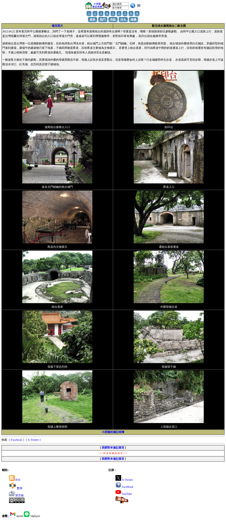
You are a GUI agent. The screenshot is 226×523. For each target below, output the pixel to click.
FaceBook (124, 486)
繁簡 (15, 488)
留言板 (16, 495)
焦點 (113, 19)
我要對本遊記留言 (113, 447)
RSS (14, 479)
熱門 (103, 19)
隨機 (133, 19)
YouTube (123, 493)
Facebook (16, 439)
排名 (123, 19)
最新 (92, 19)
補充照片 (57, 25)
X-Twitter (33, 439)
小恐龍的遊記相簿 (113, 432)
